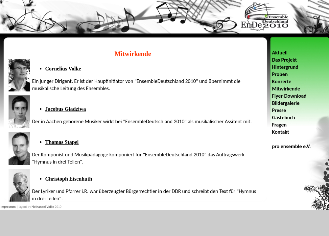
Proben (280, 74)
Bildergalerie (286, 103)
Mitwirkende (286, 89)
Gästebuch (283, 117)
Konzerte (282, 81)
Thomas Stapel (62, 142)
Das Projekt (284, 60)
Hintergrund (285, 67)
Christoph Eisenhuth (68, 179)
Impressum (8, 207)
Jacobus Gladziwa (65, 109)
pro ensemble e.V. (291, 146)
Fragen (279, 125)
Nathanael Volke (43, 207)
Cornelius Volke (63, 68)
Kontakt (280, 132)
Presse (279, 110)
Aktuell (280, 52)
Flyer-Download (289, 96)
